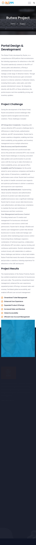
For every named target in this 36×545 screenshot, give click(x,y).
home (13, 24)
